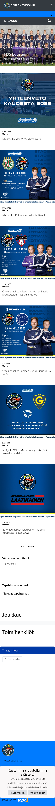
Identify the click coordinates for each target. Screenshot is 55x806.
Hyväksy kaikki (17, 792)
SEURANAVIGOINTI (29, 4)
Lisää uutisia (27, 546)
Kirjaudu (27, 20)
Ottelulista (9, 574)
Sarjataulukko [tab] (12, 659)
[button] (4, 45)
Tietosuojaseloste (12, 760)
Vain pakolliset (37, 792)
